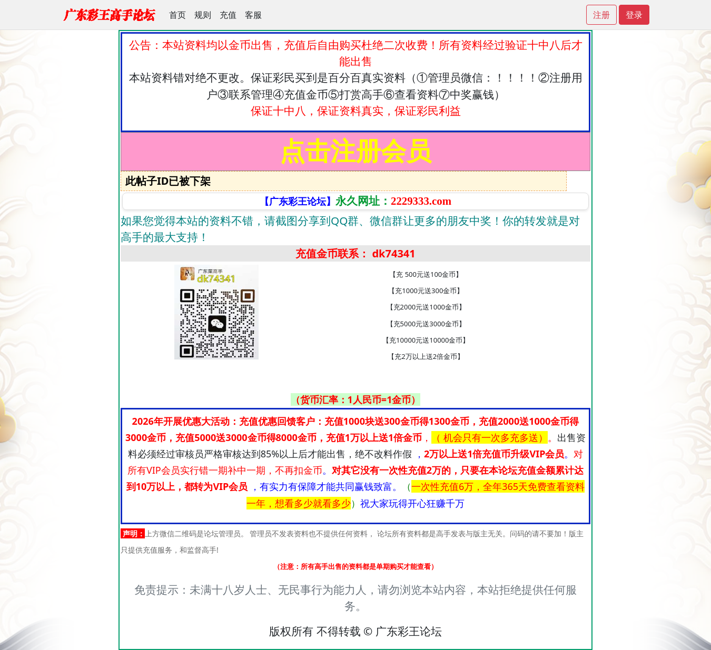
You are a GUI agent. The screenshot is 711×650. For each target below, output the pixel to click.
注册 (601, 15)
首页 (177, 15)
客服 (253, 15)
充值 (228, 15)
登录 (634, 15)
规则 (202, 15)
